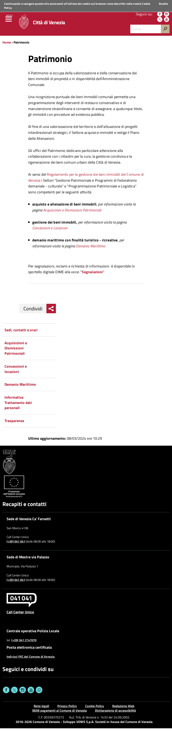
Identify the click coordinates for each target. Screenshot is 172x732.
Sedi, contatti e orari (21, 333)
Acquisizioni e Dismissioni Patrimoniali (72, 214)
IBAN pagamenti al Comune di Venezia (59, 714)
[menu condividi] (51, 312)
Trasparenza (14, 424)
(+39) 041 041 (16, 545)
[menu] (9, 22)
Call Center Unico (20, 616)
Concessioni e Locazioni (49, 232)
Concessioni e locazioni (16, 372)
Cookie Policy (94, 709)
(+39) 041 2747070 (24, 644)
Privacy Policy (67, 709)
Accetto (163, 4)
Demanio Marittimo (90, 249)
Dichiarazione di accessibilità (115, 714)
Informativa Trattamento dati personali (18, 406)
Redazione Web (123, 709)
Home (6, 46)
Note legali (41, 709)
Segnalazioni (92, 276)
